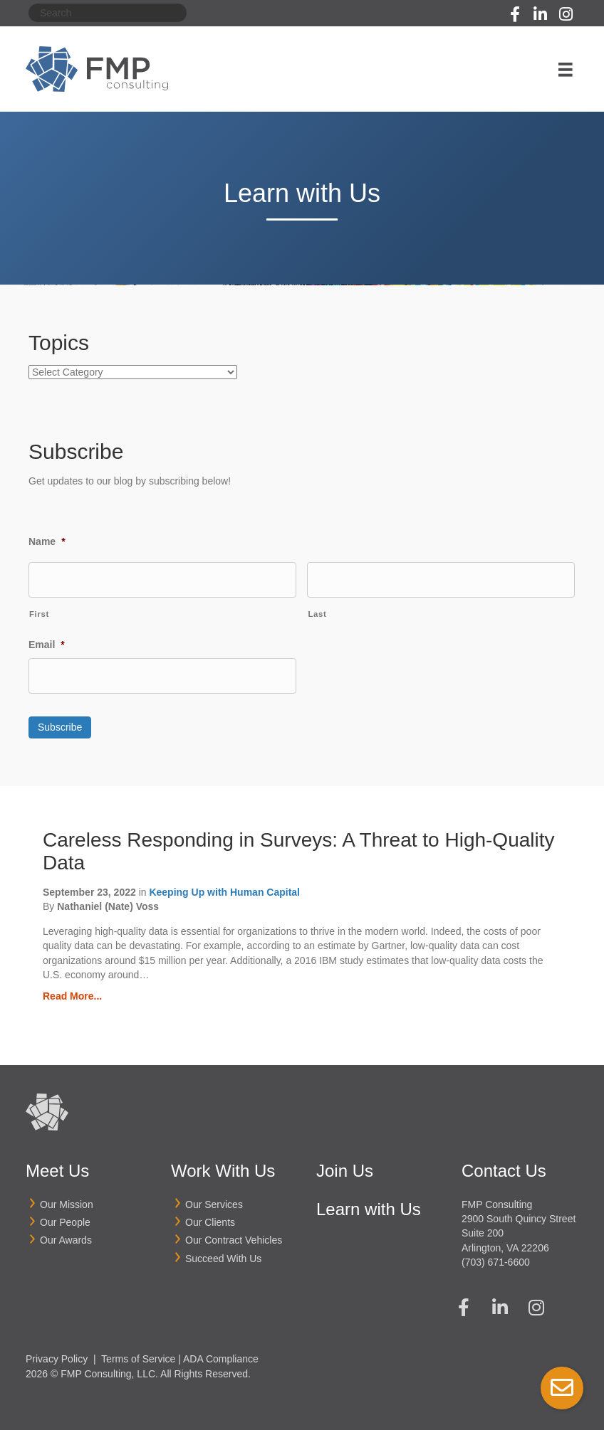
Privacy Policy (57, 1359)
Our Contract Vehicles (233, 1240)
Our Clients (210, 1221)
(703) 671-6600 (496, 1261)
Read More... (72, 996)
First (39, 614)
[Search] (107, 13)
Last (317, 614)
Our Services (214, 1203)
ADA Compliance (221, 1359)
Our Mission (66, 1203)
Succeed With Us (223, 1258)
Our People (65, 1221)
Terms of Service (138, 1359)
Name (47, 541)
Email (46, 644)
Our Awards (66, 1240)
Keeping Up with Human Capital (224, 891)
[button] (515, 14)
